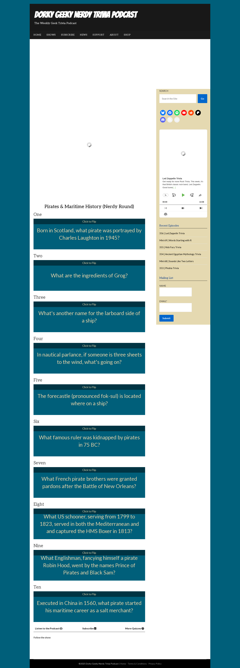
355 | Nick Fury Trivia (170, 247)
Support (98, 34)
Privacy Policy (154, 663)
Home (37, 34)
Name (175, 290)
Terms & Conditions (137, 663)
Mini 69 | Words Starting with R (175, 240)
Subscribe (68, 34)
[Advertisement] (120, 62)
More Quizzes (134, 628)
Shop (127, 34)
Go (202, 98)
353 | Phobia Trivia (169, 268)
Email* (175, 306)
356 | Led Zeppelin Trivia (172, 233)
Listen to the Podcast (48, 628)
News (83, 34)
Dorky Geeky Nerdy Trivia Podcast (85, 14)
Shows (51, 34)
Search (163, 90)
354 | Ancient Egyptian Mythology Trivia (180, 254)
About (114, 34)
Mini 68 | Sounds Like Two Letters (176, 261)
